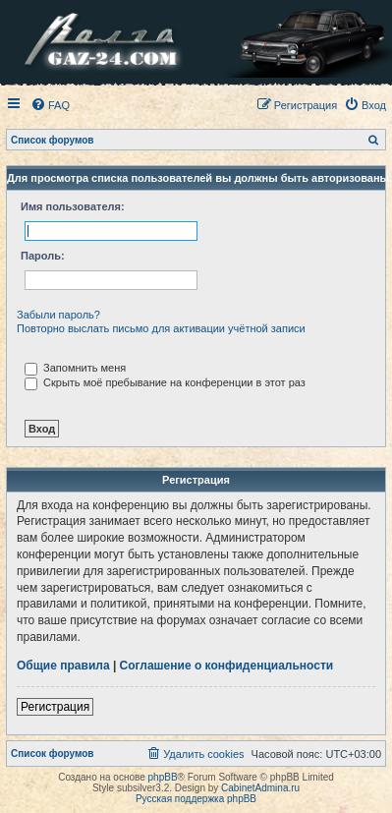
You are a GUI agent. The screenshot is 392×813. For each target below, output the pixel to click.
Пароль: (43, 255)
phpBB (163, 777)
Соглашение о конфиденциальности (227, 665)
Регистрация (55, 707)
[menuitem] (50, 105)
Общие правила (63, 665)
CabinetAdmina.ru (260, 788)
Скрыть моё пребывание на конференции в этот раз (165, 382)
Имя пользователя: (73, 206)
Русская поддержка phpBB (196, 798)
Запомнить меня (75, 368)
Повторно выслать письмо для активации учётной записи (161, 328)
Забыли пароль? (58, 314)
